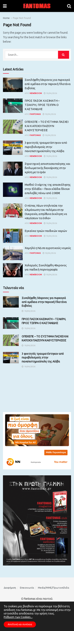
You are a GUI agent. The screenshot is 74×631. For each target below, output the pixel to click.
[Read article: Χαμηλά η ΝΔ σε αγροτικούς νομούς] (13, 253)
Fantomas (35, 114)
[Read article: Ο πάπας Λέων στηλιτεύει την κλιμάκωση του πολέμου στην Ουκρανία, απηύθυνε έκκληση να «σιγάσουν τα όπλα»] (13, 210)
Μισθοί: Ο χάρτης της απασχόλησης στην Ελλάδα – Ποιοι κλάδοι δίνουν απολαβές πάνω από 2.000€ (47, 189)
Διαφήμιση (10, 587)
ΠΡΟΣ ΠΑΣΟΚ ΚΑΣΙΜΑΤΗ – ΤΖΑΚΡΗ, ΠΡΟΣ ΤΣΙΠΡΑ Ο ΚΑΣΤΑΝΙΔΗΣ (42, 105)
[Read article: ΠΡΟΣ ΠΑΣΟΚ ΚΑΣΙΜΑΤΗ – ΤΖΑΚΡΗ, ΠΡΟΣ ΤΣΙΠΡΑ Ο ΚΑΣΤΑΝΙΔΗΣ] (13, 106)
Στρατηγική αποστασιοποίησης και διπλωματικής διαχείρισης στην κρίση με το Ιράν (47, 168)
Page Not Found (22, 18)
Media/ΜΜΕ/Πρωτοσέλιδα (53, 587)
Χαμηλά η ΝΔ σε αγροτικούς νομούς (48, 248)
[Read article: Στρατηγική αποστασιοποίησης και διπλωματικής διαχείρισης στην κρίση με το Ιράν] (13, 169)
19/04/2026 (50, 93)
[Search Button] (69, 6)
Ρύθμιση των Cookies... (18, 617)
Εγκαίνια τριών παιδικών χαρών (46, 230)
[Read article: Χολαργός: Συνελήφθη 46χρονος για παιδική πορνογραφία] (13, 270)
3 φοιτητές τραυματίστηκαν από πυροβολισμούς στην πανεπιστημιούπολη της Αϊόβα (46, 147)
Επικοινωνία (27, 587)
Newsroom (36, 93)
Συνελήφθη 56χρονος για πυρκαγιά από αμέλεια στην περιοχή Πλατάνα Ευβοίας (47, 84)
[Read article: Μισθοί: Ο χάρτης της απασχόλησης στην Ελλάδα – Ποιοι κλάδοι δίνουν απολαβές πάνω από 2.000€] (13, 190)
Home (6, 18)
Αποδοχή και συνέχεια (20, 624)
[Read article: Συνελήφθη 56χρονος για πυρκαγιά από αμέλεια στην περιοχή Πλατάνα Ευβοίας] (13, 85)
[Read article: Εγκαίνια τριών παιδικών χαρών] (13, 236)
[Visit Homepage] (37, 6)
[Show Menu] (5, 6)
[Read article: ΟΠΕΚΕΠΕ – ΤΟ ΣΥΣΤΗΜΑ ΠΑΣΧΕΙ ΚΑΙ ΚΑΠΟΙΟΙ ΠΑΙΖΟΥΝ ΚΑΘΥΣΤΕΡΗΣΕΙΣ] (13, 127)
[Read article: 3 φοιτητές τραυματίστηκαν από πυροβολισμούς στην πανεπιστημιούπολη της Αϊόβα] (13, 148)
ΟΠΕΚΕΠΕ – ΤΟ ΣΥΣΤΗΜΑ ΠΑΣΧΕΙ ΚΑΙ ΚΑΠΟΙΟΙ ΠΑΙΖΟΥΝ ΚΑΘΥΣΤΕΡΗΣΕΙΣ (46, 126)
